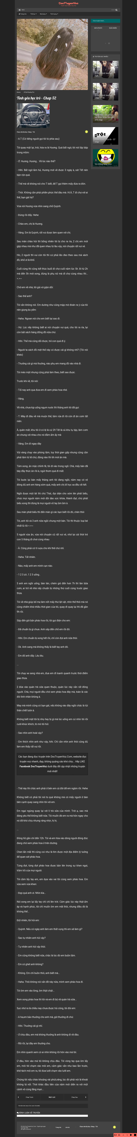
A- (119, 1135)
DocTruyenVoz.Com (61, 756)
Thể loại (33, 14)
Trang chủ (22, 14)
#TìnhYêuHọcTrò (29, 92)
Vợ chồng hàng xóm (103, 164)
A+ (115, 1135)
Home (19, 92)
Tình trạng (54, 14)
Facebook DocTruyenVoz (33, 766)
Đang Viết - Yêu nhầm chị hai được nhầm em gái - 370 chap (105, 117)
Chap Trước (29, 1097)
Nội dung (43, 14)
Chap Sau (74, 1097)
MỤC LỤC (52, 1097)
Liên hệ (67, 1127)
